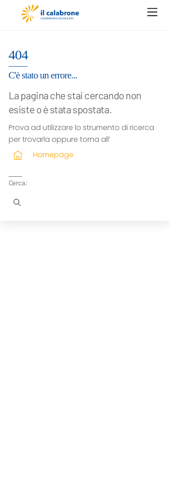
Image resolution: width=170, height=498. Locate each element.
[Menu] (152, 12)
